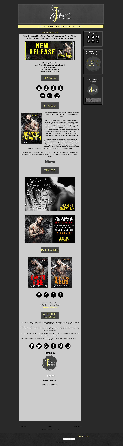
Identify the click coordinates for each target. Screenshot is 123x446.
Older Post (77, 426)
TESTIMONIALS (66, 26)
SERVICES (51, 26)
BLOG (57, 26)
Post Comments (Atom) (53, 429)
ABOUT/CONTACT (77, 26)
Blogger (64, 442)
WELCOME (42, 26)
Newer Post (23, 426)
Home (50, 426)
